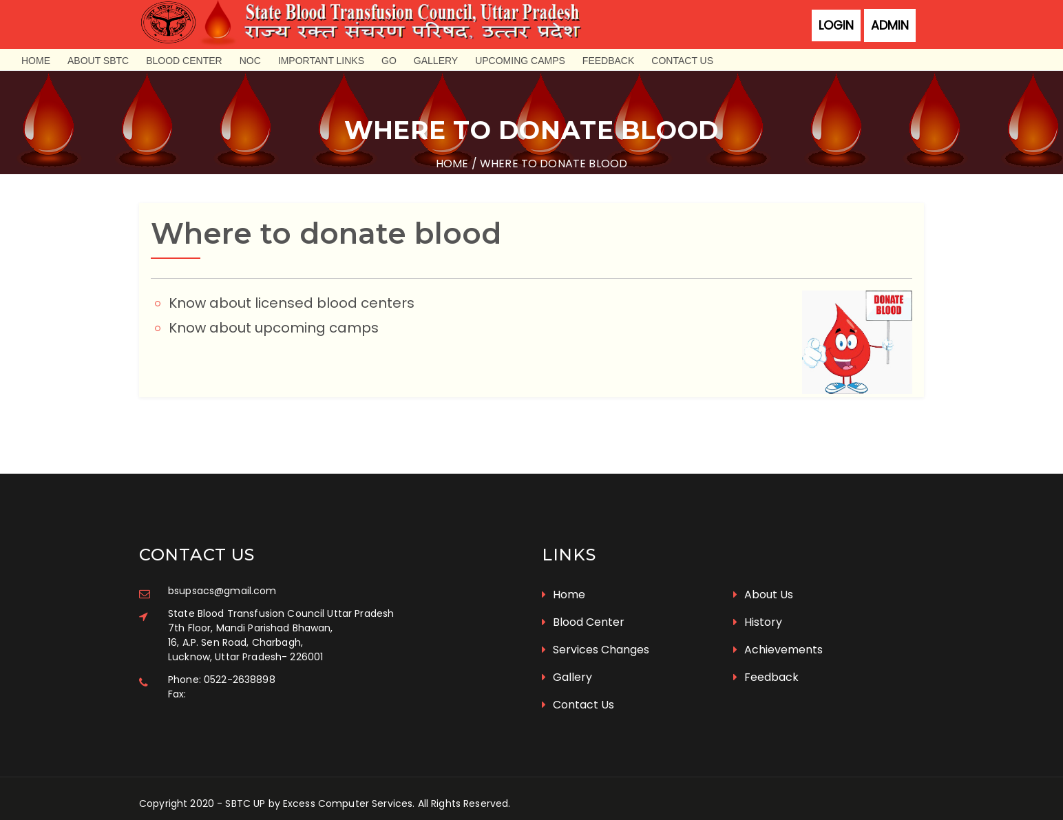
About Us (763, 581)
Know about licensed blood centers (293, 300)
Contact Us (682, 60)
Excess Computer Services (347, 790)
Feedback (608, 60)
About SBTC (98, 60)
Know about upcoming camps (275, 325)
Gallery (436, 60)
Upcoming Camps (520, 60)
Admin (890, 25)
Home (35, 60)
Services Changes (595, 636)
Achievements (778, 636)
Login (836, 25)
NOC (250, 60)
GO (389, 60)
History (757, 609)
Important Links (321, 60)
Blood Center (184, 60)
